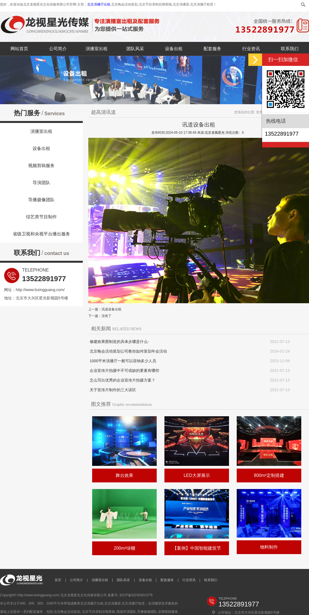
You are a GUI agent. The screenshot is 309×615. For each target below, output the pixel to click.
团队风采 (135, 48)
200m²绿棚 (124, 548)
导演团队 (41, 182)
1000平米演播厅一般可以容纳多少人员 (123, 361)
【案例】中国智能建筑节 (196, 548)
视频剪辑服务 (41, 165)
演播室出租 (97, 48)
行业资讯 (251, 48)
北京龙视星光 (215, 133)
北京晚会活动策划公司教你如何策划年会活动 (128, 351)
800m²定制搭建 (269, 475)
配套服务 (212, 48)
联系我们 (290, 48)
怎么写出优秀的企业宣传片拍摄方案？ (122, 380)
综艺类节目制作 (41, 216)
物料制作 (269, 547)
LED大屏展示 (196, 475)
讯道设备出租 (111, 309)
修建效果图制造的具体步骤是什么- (119, 341)
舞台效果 (124, 475)
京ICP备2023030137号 (136, 595)
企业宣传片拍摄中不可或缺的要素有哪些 (124, 370)
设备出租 (174, 48)
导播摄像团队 (41, 199)
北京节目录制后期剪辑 (98, 612)
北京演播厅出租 (98, 4)
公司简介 (58, 48)
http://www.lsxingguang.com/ (40, 290)
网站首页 (19, 48)
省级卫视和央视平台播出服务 (41, 234)
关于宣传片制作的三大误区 (113, 390)
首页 (259, 112)
